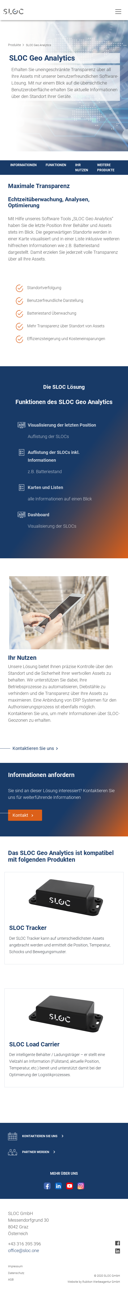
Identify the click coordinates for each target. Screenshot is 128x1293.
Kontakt (21, 815)
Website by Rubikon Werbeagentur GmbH (94, 1281)
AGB (11, 1279)
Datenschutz (16, 1273)
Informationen (23, 165)
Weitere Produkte (105, 167)
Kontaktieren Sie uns (33, 748)
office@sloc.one (23, 1250)
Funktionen (56, 165)
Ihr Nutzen (81, 167)
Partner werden (31, 1152)
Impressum (15, 1266)
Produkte (14, 45)
